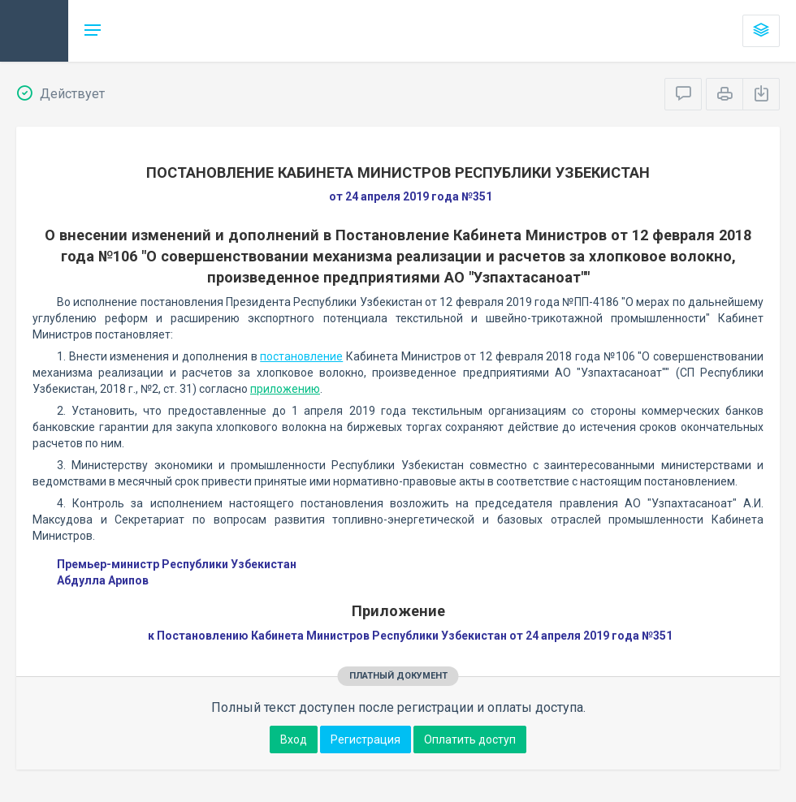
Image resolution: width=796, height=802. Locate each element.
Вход (293, 739)
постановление (301, 356)
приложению (285, 388)
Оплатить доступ (470, 739)
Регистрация (365, 739)
